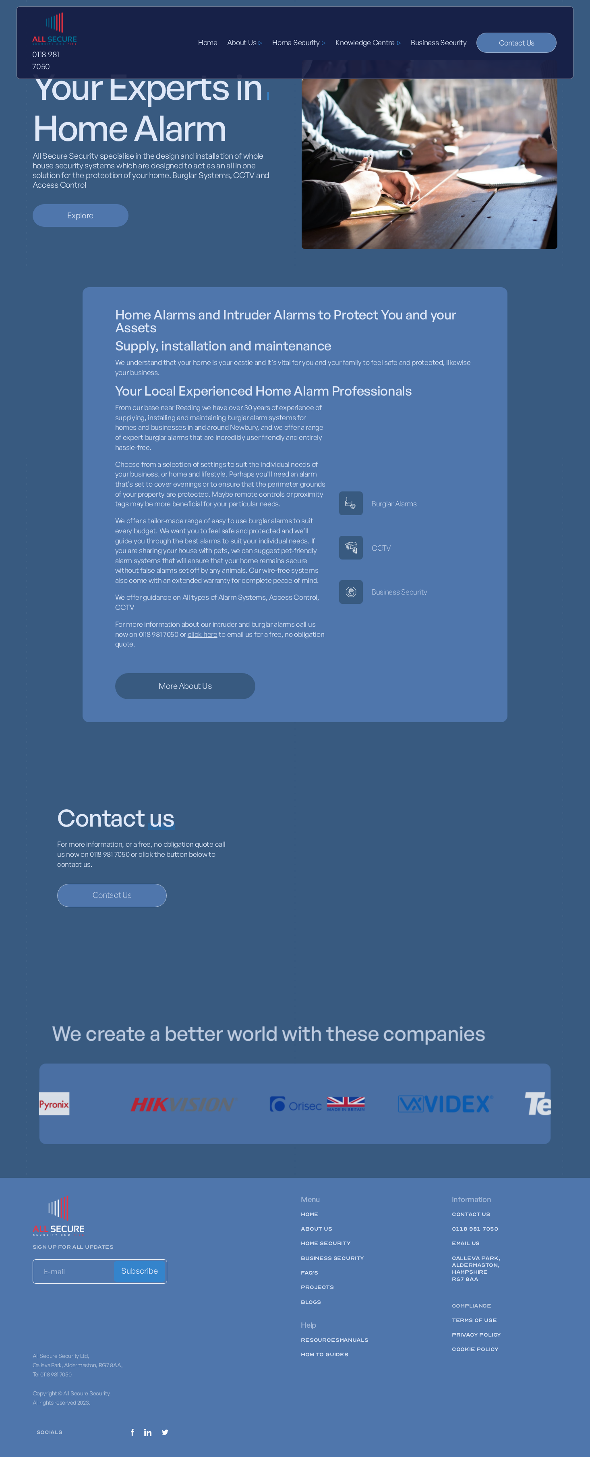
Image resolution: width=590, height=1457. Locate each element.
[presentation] (94, 1308)
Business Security (439, 42)
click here (202, 634)
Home (207, 42)
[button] (245, 42)
